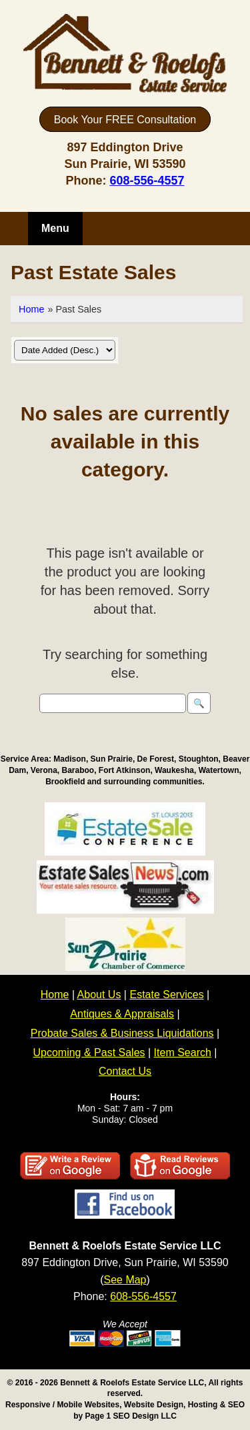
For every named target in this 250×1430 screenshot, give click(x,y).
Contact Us (125, 1071)
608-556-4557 (146, 180)
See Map (124, 1279)
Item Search (182, 1052)
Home (31, 309)
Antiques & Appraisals (122, 1014)
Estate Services (166, 994)
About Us (99, 994)
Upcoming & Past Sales (89, 1052)
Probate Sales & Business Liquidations (122, 1033)
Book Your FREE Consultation (125, 119)
